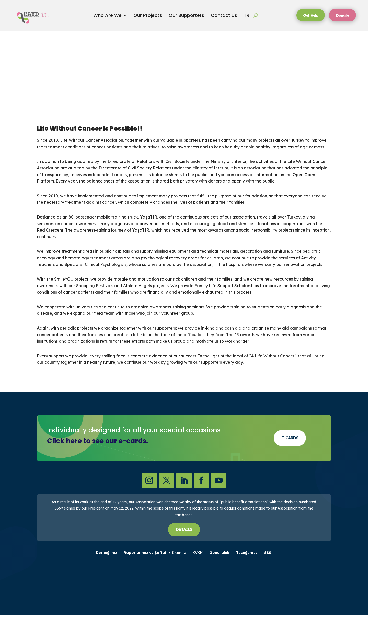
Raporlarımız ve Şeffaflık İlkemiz (155, 555)
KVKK (197, 555)
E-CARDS (289, 440)
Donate (343, 16)
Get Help (309, 16)
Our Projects (147, 16)
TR (246, 16)
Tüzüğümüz (247, 555)
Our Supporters (186, 16)
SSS (267, 555)
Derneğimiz (106, 555)
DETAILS (184, 532)
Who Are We (107, 16)
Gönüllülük (219, 555)
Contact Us (224, 16)
